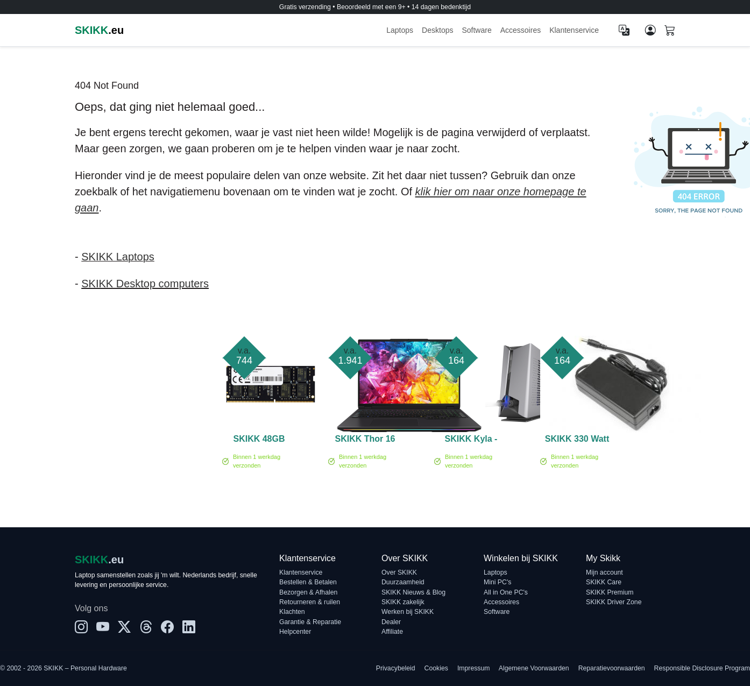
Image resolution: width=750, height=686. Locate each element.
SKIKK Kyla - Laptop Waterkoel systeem (471, 440)
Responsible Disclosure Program (702, 668)
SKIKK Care (603, 582)
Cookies (436, 668)
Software (476, 30)
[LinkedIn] (188, 627)
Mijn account (604, 572)
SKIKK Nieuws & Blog (413, 592)
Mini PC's (497, 582)
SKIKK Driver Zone (613, 602)
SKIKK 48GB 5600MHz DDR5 (259, 440)
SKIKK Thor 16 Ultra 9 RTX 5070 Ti (365, 440)
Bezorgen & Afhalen (308, 592)
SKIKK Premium (610, 592)
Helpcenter (295, 631)
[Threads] (145, 627)
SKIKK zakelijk (402, 602)
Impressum (473, 668)
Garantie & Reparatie (310, 622)
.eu (99, 30)
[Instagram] (81, 627)
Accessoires (520, 30)
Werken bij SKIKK (407, 612)
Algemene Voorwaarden (534, 668)
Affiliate (392, 631)
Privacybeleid (395, 668)
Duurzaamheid (402, 582)
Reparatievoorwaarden (611, 668)
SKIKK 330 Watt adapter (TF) (577, 440)
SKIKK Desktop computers (145, 283)
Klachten (292, 612)
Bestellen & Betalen (308, 582)
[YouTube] (102, 627)
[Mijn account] (650, 30)
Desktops (437, 30)
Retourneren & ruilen (309, 602)
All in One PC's (506, 592)
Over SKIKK (399, 572)
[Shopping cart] (669, 31)
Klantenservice (574, 30)
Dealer (391, 622)
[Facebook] (167, 627)
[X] (124, 627)
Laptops (399, 30)
